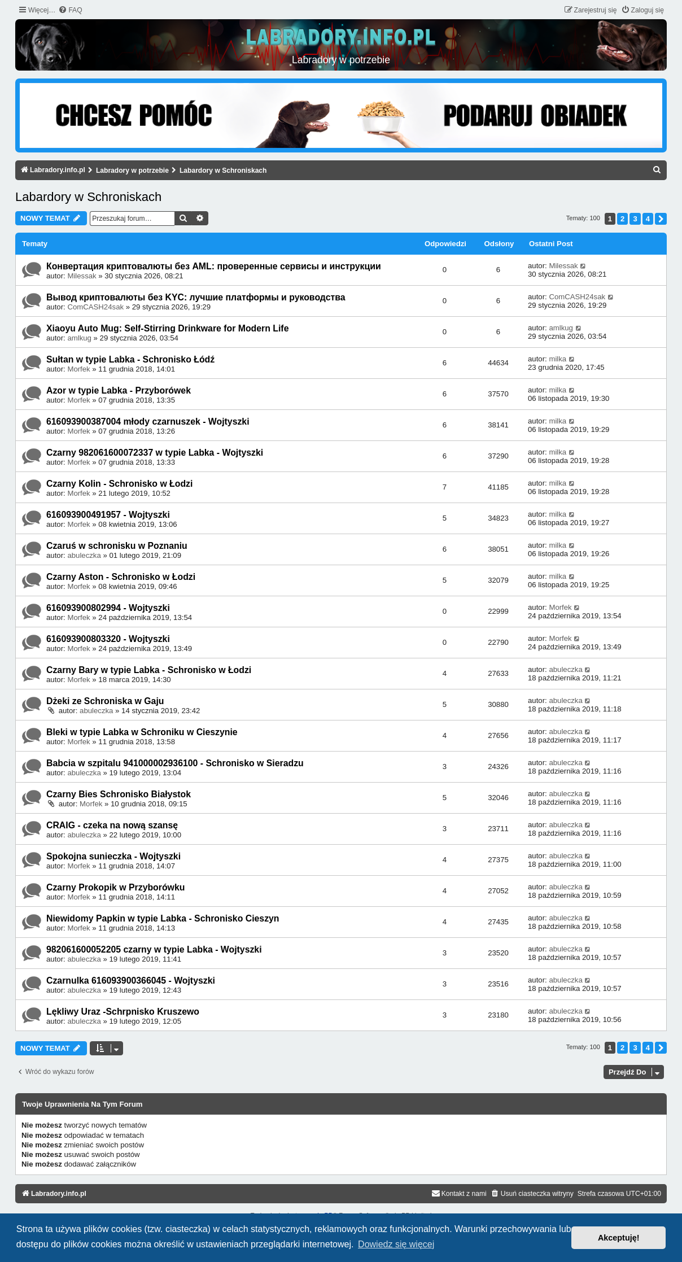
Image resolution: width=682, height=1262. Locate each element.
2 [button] (622, 219)
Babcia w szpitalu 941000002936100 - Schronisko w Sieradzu (175, 763)
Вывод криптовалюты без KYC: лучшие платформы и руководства (196, 297)
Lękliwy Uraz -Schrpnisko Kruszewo (122, 1011)
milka (557, 359)
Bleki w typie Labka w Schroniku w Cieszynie (142, 732)
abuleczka (83, 555)
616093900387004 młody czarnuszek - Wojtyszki (148, 421)
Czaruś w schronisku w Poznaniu (116, 546)
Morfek (78, 369)
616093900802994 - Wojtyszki (108, 608)
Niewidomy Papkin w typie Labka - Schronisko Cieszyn (162, 918)
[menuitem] (70, 10)
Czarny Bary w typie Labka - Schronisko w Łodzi (148, 670)
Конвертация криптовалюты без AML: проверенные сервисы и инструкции (213, 266)
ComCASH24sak (95, 307)
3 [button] (635, 219)
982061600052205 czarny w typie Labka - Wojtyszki (154, 949)
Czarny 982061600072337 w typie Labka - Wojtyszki (154, 452)
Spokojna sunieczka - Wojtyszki (113, 856)
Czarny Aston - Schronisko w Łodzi (120, 577)
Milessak (81, 276)
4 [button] (648, 219)
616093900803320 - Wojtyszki (108, 639)
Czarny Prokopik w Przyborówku (115, 887)
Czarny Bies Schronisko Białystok (118, 794)
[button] (661, 219)
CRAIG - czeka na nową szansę (112, 825)
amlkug (79, 338)
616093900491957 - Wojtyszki (108, 514)
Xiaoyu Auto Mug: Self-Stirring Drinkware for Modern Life (167, 328)
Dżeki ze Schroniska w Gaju (105, 701)
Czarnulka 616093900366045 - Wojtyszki (130, 980)
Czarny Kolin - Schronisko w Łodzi (119, 483)
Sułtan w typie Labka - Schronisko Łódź (130, 359)
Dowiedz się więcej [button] (396, 1244)
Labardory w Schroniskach (88, 197)
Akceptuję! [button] (619, 1237)
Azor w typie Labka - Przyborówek (118, 390)
